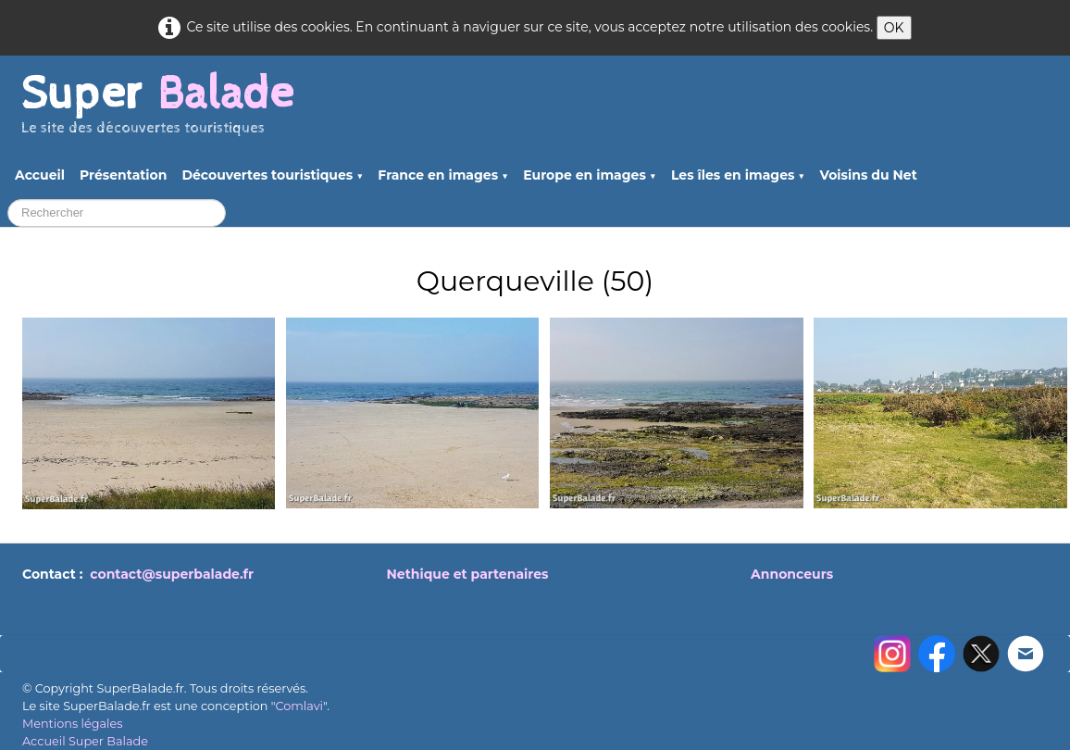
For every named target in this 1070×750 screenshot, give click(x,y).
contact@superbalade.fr (172, 574)
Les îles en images (738, 175)
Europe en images (589, 175)
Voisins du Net (868, 175)
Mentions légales (72, 724)
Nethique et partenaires (468, 574)
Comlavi (299, 706)
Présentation (123, 175)
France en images (443, 175)
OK (894, 27)
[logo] (157, 111)
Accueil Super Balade (85, 741)
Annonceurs (792, 574)
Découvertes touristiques (272, 175)
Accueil (40, 175)
